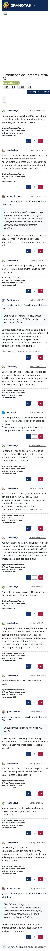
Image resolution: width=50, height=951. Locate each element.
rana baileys (12, 110)
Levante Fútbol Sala (11, 83)
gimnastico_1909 (14, 196)
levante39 (11, 412)
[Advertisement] (25, 45)
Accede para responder (39, 91)
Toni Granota (13, 300)
